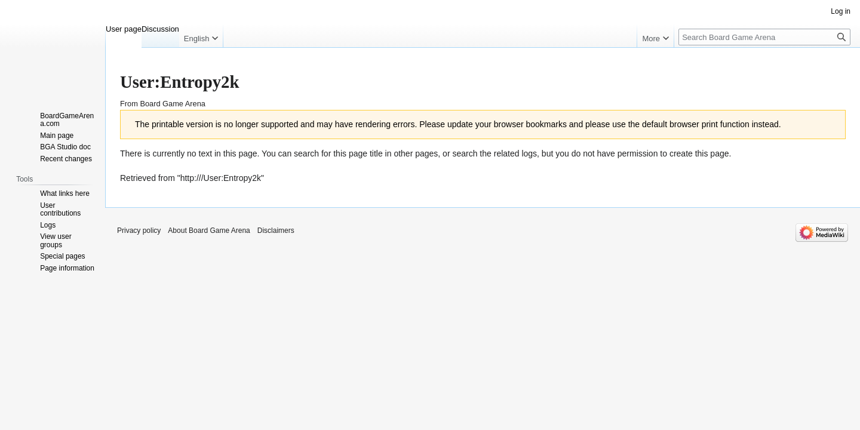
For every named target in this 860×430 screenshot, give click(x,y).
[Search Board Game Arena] (764, 37)
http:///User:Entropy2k (220, 178)
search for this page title (338, 153)
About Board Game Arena (209, 230)
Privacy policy (139, 230)
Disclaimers (275, 230)
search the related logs (494, 153)
